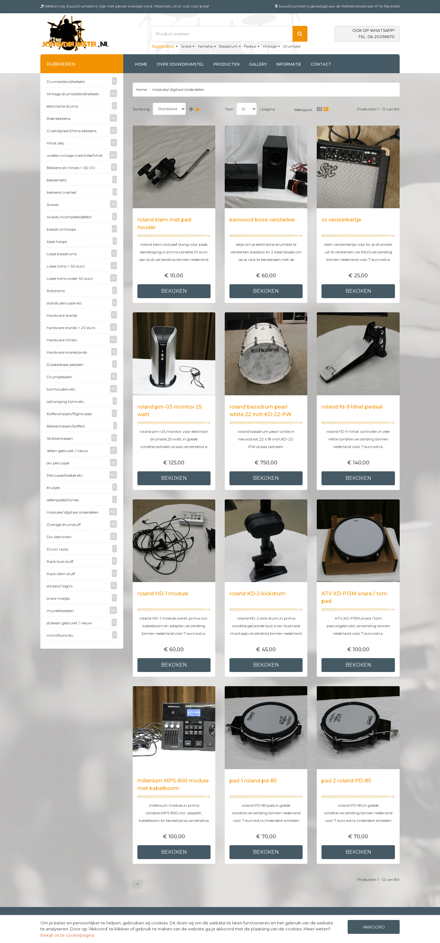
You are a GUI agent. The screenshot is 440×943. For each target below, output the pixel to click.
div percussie (82, 462)
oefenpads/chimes (82, 499)
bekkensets (82, 179)
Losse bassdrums (82, 253)
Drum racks (82, 548)
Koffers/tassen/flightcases (82, 413)
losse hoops (82, 241)
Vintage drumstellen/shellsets (82, 93)
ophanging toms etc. (82, 401)
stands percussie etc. (82, 302)
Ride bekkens (82, 118)
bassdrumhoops (82, 229)
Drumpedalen (82, 376)
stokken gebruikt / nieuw (82, 622)
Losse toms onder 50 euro (82, 278)
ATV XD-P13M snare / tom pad (354, 597)
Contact (321, 64)
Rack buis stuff (82, 561)
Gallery (258, 64)
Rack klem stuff (82, 573)
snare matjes (82, 598)
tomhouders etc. (82, 388)
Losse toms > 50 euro (82, 265)
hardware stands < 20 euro (82, 327)
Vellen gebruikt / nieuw (82, 450)
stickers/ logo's (82, 585)
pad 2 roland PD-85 (346, 781)
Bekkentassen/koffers (82, 425)
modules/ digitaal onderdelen (82, 512)
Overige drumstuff (82, 524)
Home (141, 64)
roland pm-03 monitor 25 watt (169, 410)
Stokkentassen (82, 438)
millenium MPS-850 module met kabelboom (173, 784)
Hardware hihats (82, 339)
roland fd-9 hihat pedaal (352, 407)
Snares (82, 204)
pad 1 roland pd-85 (253, 781)
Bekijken (174, 291)
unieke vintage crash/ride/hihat (82, 155)
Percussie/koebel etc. (82, 475)
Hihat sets (82, 142)
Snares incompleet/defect (82, 216)
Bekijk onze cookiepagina (67, 935)
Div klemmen (82, 536)
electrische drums (82, 105)
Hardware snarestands (82, 352)
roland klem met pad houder (164, 223)
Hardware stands (82, 315)
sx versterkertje (341, 220)
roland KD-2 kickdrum (257, 594)
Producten (226, 64)
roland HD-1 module (162, 594)
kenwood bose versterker (262, 220)
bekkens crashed (82, 192)
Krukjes (82, 487)
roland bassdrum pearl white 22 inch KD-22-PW (260, 410)
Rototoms (82, 290)
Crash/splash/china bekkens (82, 130)
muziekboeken (82, 610)
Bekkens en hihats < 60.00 (82, 167)
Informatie (288, 64)
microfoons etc (82, 635)
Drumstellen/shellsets (82, 81)
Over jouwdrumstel (180, 64)
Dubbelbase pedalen (82, 364)
